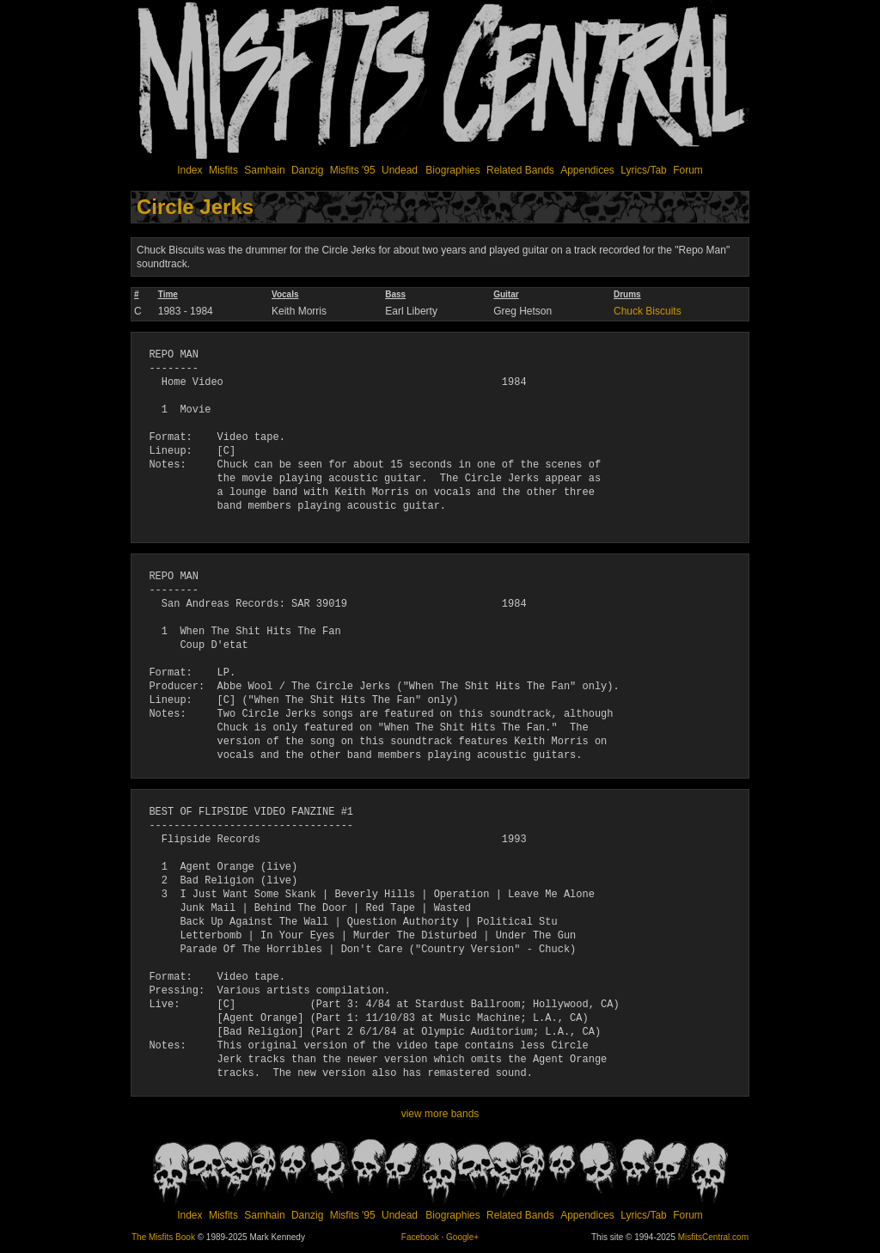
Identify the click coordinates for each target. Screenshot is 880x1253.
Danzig (307, 170)
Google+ (462, 1237)
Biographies (452, 170)
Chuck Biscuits (647, 311)
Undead (400, 170)
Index (189, 170)
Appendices (587, 170)
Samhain (264, 170)
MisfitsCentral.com (713, 1237)
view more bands (440, 1114)
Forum (688, 170)
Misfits (223, 170)
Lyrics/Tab (643, 170)
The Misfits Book (163, 1237)
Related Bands (520, 170)
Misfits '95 (353, 170)
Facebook (420, 1237)
